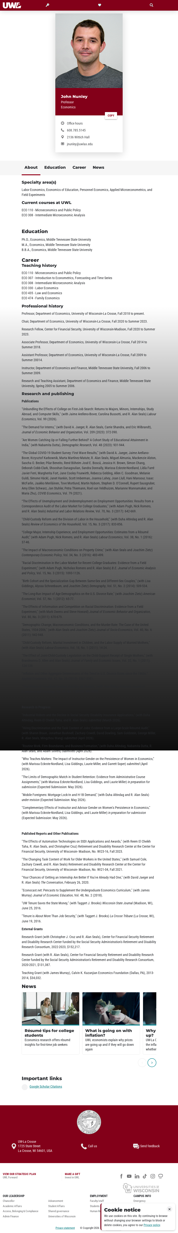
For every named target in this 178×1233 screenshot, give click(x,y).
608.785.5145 (76, 130)
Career (79, 167)
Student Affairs (56, 1206)
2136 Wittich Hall (78, 137)
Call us (89, 1146)
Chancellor (9, 1201)
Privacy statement (65, 1228)
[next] (152, 1062)
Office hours (75, 123)
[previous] (142, 1062)
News (98, 167)
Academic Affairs (12, 1206)
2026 (96, 1228)
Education (55, 167)
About (31, 167)
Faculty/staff (97, 1201)
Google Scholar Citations (46, 1086)
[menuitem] (23, 1202)
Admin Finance (11, 1216)
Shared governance (58, 1211)
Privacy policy (152, 1225)
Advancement (55, 1201)
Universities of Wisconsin (62, 1216)
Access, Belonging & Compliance (20, 1211)
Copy (111, 115)
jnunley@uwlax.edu (80, 144)
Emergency (139, 1201)
